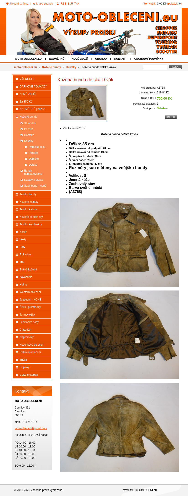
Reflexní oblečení (30, 352)
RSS (63, 3)
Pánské (28, 129)
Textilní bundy (28, 194)
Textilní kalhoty (29, 209)
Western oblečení (30, 292)
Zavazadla (26, 277)
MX (22, 262)
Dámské (29, 135)
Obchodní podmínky (148, 58)
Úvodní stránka (19, 3)
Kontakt (120, 58)
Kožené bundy (51, 67)
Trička (23, 359)
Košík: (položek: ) (165, 3)
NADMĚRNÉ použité (32, 109)
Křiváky (71, 67)
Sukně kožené (28, 269)
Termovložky (27, 314)
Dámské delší (37, 147)
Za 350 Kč (26, 101)
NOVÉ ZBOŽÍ (80, 58)
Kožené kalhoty (29, 201)
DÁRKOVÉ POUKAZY (33, 86)
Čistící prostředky (30, 307)
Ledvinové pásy (29, 322)
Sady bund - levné (35, 185)
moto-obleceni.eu (28, 58)
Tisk (76, 3)
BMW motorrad (29, 374)
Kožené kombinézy (31, 216)
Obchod (101, 58)
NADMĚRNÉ (56, 58)
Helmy (23, 284)
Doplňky (24, 367)
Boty (22, 247)
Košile (23, 232)
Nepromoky (27, 337)
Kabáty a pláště (33, 179)
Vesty (23, 239)
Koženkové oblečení (32, 344)
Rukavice (25, 254)
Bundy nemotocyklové (33, 172)
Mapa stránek (44, 3)
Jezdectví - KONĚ (30, 299)
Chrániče (25, 329)
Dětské (33, 164)
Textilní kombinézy (31, 224)
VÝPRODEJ (27, 79)
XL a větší (30, 123)
